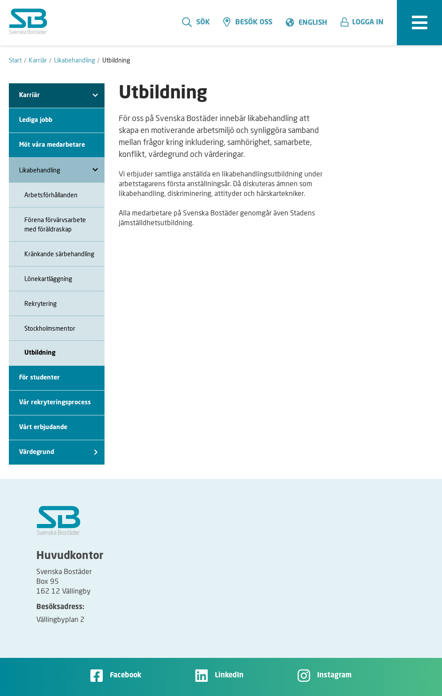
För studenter (39, 378)
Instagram (334, 675)
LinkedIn (229, 675)
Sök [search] (196, 22)
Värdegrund (58, 452)
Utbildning (39, 353)
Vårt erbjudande (43, 427)
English (313, 23)
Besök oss (247, 22)
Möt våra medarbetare (52, 145)
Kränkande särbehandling (59, 254)
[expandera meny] (419, 22)
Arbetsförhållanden (51, 195)
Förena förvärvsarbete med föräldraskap (55, 224)
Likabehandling (58, 170)
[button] (365, 22)
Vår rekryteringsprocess (55, 402)
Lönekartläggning (48, 278)
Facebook (125, 675)
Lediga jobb (35, 120)
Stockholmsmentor (49, 328)
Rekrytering (40, 303)
